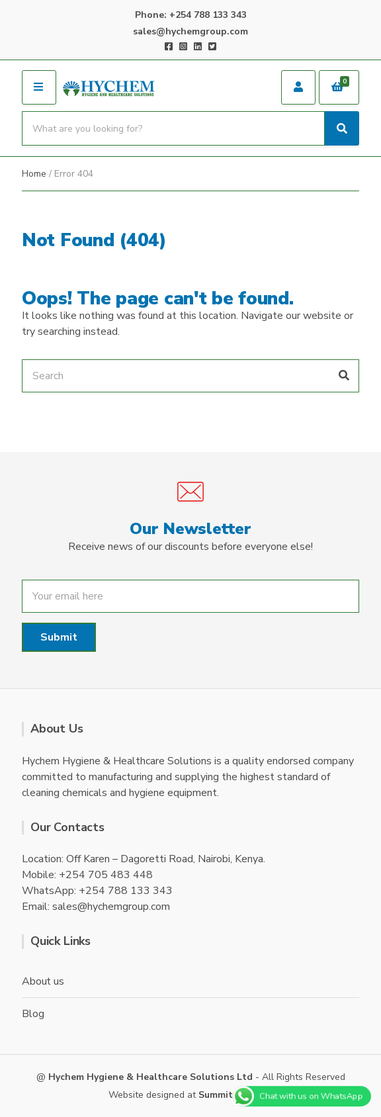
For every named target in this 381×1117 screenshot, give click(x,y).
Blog (33, 1013)
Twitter (212, 46)
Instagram (183, 46)
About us (43, 981)
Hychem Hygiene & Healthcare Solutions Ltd (150, 1077)
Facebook (168, 46)
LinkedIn (197, 46)
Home (34, 173)
